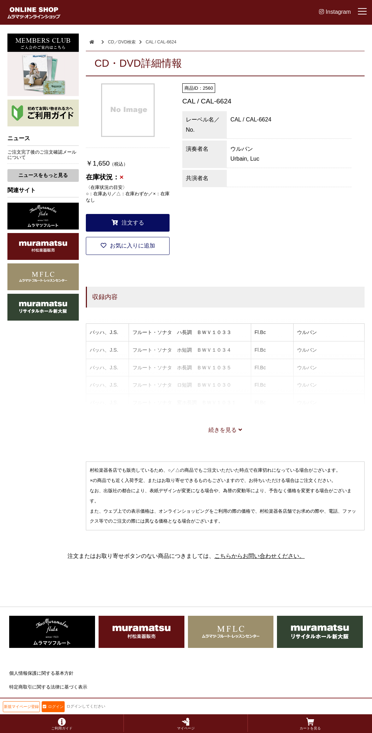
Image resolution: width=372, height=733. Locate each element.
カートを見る (310, 724)
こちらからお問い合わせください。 (259, 556)
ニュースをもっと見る (43, 175)
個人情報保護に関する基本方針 (41, 673)
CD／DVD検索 (122, 42)
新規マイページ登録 (21, 706)
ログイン (53, 706)
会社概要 (18, 700)
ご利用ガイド (61, 724)
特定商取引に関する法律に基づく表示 (48, 687)
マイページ (186, 724)
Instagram (335, 12)
